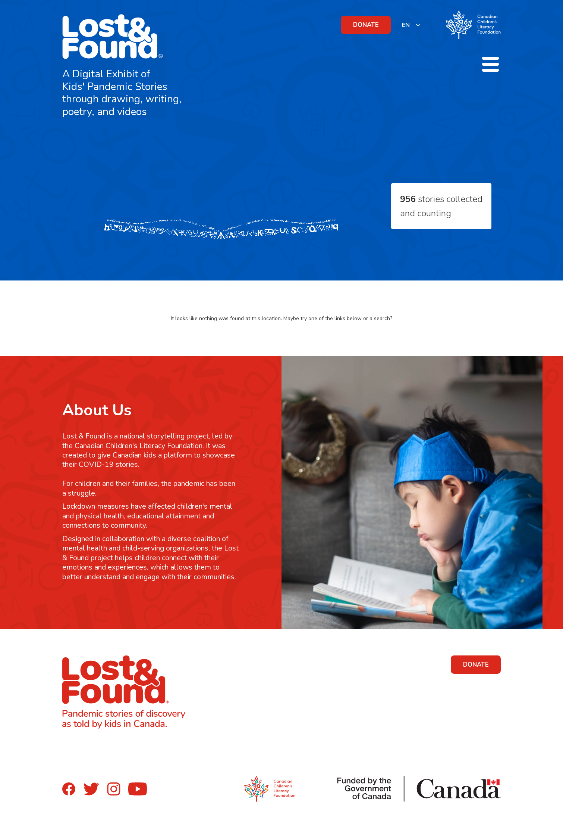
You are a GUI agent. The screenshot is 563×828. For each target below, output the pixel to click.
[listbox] (411, 25)
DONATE (366, 25)
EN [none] (406, 25)
